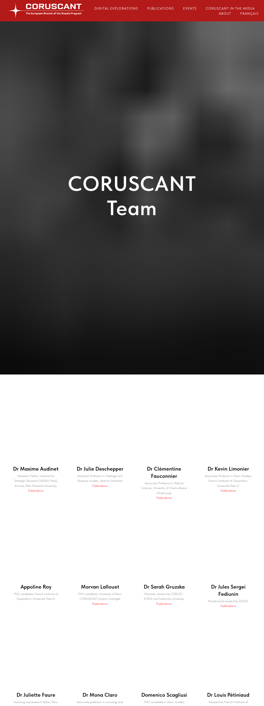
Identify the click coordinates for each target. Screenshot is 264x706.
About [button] (225, 13)
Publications (160, 8)
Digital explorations (116, 8)
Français (249, 13)
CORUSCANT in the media (230, 8)
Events (190, 8)
